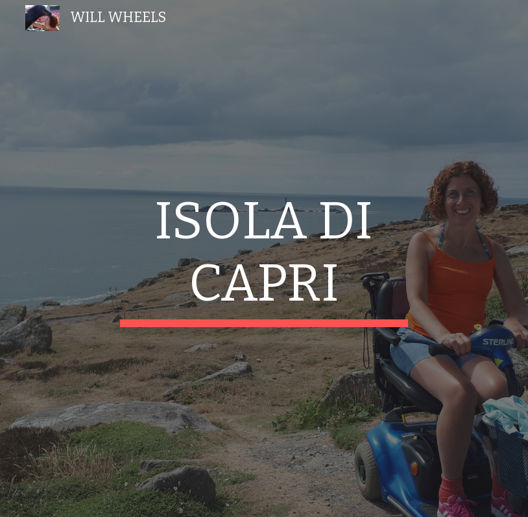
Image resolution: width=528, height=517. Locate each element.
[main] (264, 258)
